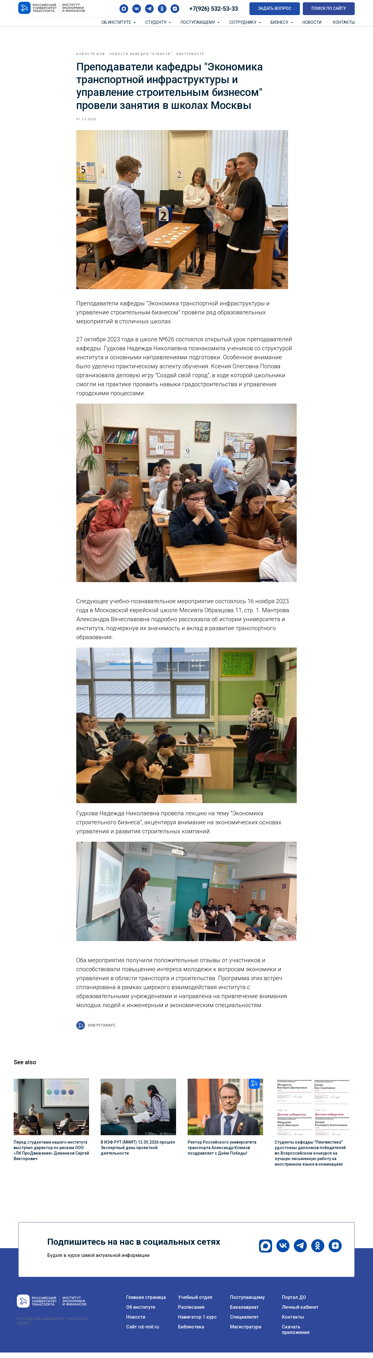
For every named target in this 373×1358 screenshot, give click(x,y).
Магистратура (245, 1332)
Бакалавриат (244, 1312)
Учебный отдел (195, 1303)
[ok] (162, 8)
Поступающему (198, 22)
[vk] (136, 8)
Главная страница (146, 1303)
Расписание (191, 1312)
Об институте (117, 22)
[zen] (175, 8)
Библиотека (191, 1332)
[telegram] (149, 8)
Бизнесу (280, 22)
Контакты (344, 22)
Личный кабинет (300, 1312)
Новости (312, 22)
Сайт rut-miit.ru (142, 1332)
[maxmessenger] (123, 8)
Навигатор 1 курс (197, 1322)
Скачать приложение (295, 1335)
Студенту (156, 22)
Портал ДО (294, 1303)
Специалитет (244, 1322)
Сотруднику (243, 22)
